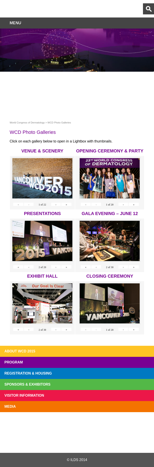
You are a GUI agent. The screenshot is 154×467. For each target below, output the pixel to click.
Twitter (51, 442)
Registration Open (16, 422)
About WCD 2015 (19, 351)
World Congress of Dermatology (26, 8)
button (148, 22)
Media (10, 406)
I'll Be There (77, 422)
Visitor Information (24, 395)
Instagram (102, 442)
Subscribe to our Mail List (137, 422)
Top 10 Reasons (47, 422)
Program (13, 362)
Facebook (76, 442)
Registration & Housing (28, 373)
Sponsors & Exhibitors (27, 384)
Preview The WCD (107, 422)
